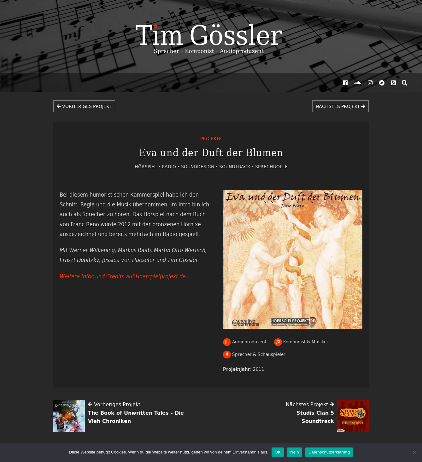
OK (278, 452)
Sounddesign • (200, 166)
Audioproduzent (245, 342)
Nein (294, 452)
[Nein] (414, 452)
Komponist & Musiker (301, 342)
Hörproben (109, 82)
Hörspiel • (148, 166)
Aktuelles (28, 82)
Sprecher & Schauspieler (254, 354)
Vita (141, 82)
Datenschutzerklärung (329, 452)
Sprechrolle (271, 166)
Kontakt (174, 82)
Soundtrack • (237, 166)
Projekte (65, 82)
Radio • (171, 166)
